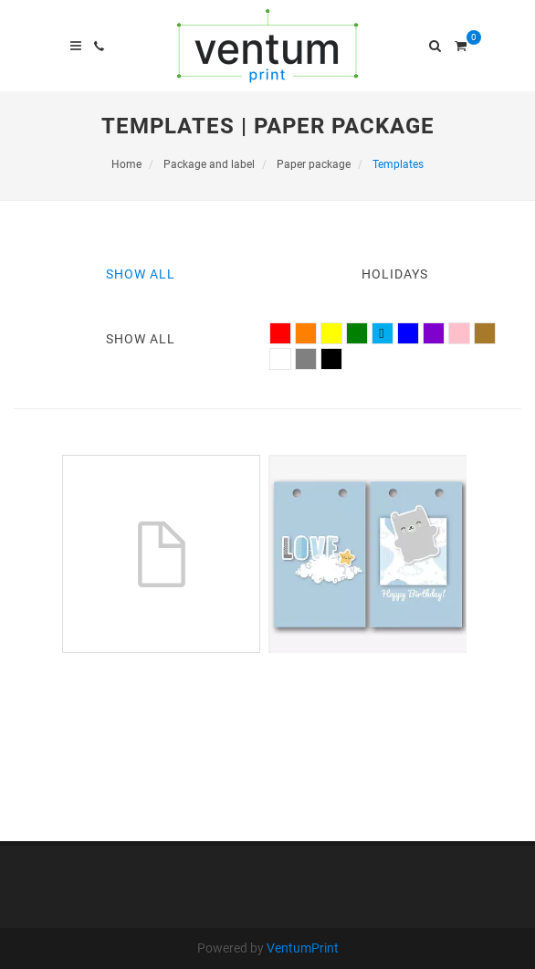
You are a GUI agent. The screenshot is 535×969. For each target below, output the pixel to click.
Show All (140, 274)
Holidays (395, 274)
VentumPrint (303, 948)
